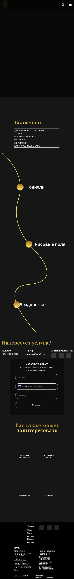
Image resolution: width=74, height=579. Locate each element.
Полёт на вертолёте (22, 567)
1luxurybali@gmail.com (35, 354)
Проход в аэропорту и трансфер (22, 555)
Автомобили (19, 551)
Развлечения (44, 554)
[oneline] (36, 396)
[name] (36, 377)
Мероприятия (24, 495)
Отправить (36, 405)
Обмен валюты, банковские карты (46, 568)
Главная (31, 526)
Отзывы (30, 536)
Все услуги (48, 495)
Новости (30, 539)
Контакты (31, 542)
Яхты (16, 570)
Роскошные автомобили (24, 456)
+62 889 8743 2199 (9, 354)
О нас (29, 530)
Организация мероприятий (44, 558)
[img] (63, 4)
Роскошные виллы (49, 456)
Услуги (30, 533)
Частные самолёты (47, 551)
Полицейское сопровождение (20, 560)
